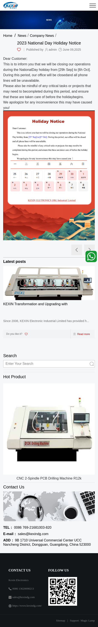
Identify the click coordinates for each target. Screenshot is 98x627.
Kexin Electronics (19, 580)
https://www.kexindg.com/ (27, 605)
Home (7, 35)
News (22, 35)
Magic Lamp (87, 620)
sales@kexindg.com (25, 534)
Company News (42, 35)
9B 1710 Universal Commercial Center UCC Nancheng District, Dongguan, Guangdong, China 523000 (47, 542)
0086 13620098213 (23, 588)
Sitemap (60, 620)
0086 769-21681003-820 (27, 527)
